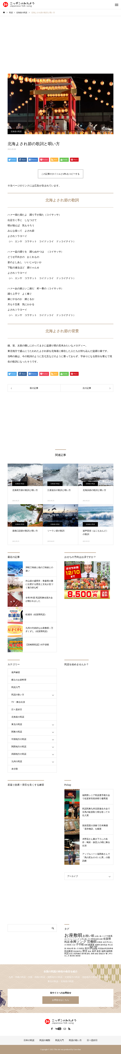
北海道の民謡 (16, 131)
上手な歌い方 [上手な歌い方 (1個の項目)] (85, 939)
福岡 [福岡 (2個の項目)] (103, 951)
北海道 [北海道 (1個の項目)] (99, 942)
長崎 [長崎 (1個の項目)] (92, 953)
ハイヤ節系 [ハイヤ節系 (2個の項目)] (107, 936)
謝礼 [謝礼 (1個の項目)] (88, 953)
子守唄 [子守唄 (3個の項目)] (80, 944)
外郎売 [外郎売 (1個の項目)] (69, 945)
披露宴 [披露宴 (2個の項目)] (91, 944)
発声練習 (15, 672)
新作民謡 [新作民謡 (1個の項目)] (104, 945)
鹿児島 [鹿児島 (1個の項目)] (72, 956)
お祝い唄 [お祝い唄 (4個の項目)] (88, 935)
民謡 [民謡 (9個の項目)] (93, 948)
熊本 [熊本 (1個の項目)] (89, 951)
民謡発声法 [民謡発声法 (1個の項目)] (77, 951)
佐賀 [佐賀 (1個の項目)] (101, 939)
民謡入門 (15, 687)
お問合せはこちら (60, 1000)
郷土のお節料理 (18, 680)
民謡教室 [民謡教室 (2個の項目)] (68, 951)
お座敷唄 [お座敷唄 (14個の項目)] (73, 935)
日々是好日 (16, 709)
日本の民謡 (29, 1040)
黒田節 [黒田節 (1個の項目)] (77, 956)
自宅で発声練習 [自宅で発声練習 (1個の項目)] (75, 953)
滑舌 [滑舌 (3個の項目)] (84, 951)
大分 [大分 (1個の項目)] (73, 945)
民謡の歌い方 (17, 695)
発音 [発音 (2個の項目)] (99, 951)
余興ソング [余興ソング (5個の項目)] (78, 941)
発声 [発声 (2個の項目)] (94, 951)
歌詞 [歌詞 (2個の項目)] (87, 948)
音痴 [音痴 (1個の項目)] (96, 953)
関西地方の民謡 (18, 746)
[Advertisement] (60, 45)
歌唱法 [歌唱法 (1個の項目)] (81, 948)
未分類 (14, 769)
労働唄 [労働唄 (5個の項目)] (92, 941)
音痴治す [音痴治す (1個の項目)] (102, 953)
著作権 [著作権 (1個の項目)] (83, 953)
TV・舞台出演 (18, 702)
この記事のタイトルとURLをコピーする (60, 174)
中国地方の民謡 (18, 739)
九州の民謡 (16, 761)
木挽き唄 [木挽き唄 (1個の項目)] (69, 948)
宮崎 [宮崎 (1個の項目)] (86, 945)
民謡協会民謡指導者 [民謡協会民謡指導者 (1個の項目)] (105, 948)
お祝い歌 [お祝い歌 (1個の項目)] (98, 936)
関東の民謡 (16, 732)
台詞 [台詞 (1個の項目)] (104, 942)
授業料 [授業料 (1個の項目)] (97, 945)
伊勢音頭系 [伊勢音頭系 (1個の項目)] (94, 939)
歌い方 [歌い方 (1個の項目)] (76, 948)
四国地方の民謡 (18, 754)
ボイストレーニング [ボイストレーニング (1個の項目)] (71, 939)
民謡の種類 (44, 1040)
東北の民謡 (16, 724)
